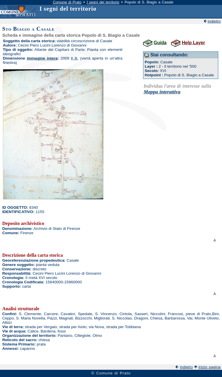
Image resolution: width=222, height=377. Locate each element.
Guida (160, 42)
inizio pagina (209, 367)
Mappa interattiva (162, 92)
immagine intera (42, 58)
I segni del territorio (103, 2)
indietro (214, 21)
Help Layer (193, 42)
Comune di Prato (67, 2)
